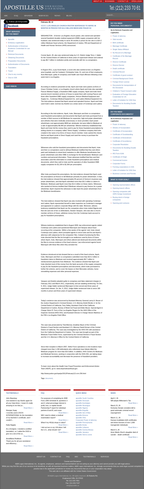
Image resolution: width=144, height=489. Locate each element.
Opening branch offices (121, 188)
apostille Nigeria (82, 408)
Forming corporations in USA (123, 167)
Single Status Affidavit (121, 49)
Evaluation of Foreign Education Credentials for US (124, 95)
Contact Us (123, 1)
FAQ (68, 457)
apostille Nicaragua (83, 405)
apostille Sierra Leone (84, 435)
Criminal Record (119, 72)
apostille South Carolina (84, 398)
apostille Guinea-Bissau (84, 430)
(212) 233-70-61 (125, 8)
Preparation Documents (17, 61)
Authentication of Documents (18, 64)
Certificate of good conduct (122, 75)
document (49, 378)
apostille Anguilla (82, 410)
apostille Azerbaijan (83, 403)
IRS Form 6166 (118, 153)
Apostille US (35, 8)
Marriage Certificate (120, 46)
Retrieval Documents (15, 54)
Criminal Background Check (123, 78)
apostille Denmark (82, 401)
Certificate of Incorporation (122, 131)
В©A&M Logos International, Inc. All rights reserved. (67, 476)
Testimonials (89, 457)
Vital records (117, 39)
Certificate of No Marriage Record (122, 57)
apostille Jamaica (82, 432)
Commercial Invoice (120, 160)
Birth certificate (118, 43)
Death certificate (119, 68)
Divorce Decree (118, 65)
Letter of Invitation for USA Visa (124, 100)
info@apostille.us (72, 485)
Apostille (11, 39)
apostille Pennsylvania (84, 422)
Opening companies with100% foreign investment (122, 193)
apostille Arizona (82, 415)
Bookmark (110, 1)
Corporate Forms (119, 163)
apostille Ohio (81, 418)
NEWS (43, 26)
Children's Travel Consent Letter (124, 91)
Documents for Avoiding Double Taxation (124, 105)
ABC (76, 457)
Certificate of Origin (120, 157)
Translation (12, 67)
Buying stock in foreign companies (121, 198)
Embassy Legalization (16, 43)
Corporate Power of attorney (86, 420)
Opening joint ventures (121, 203)
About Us (97, 1)
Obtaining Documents (16, 57)
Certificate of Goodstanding (123, 134)
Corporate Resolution (120, 144)
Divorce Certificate (119, 62)
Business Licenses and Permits (124, 173)
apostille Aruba (81, 425)
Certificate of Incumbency (122, 141)
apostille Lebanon (82, 427)
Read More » (28, 408)
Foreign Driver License (121, 82)
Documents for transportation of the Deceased (124, 86)
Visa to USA (12, 78)
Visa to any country (15, 74)
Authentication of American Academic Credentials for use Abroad (19, 48)
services (104, 457)
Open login (136, 1)
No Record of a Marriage (122, 53)
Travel (10, 71)
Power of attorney (119, 36)
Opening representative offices (124, 185)
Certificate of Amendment (122, 138)
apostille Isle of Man (83, 413)
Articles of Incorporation (121, 128)
